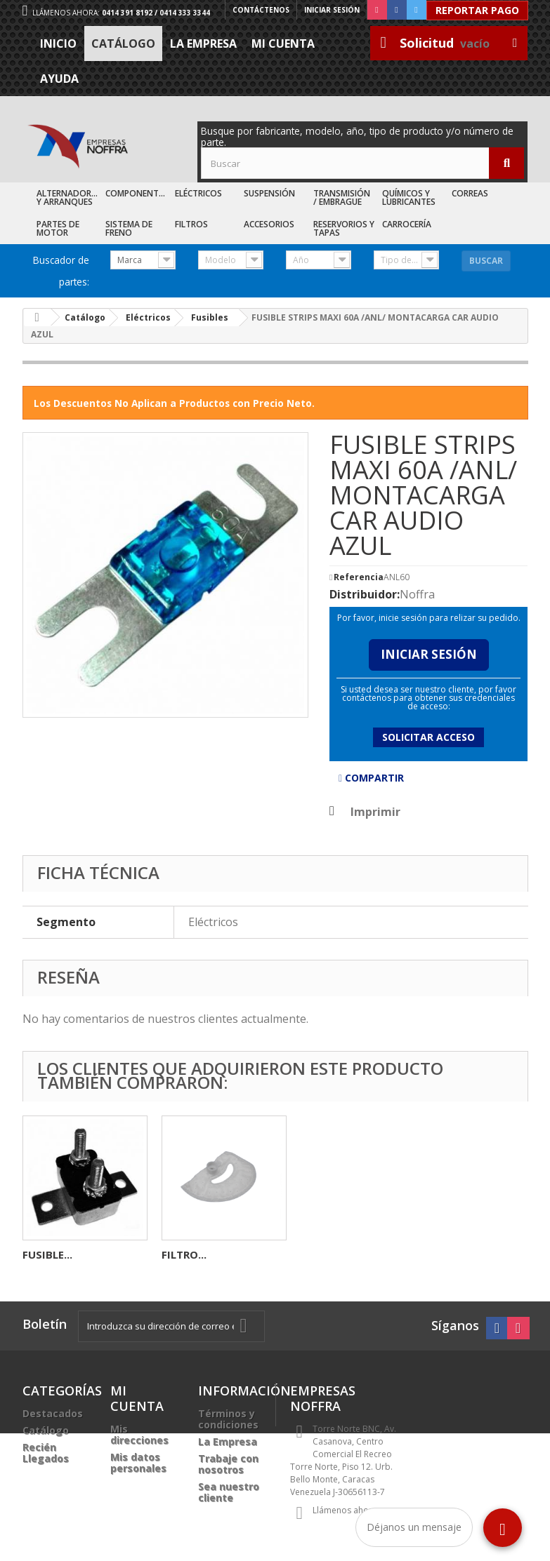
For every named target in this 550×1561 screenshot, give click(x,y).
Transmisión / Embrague (341, 197)
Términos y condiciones (228, 1419)
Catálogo (123, 43)
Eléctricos (198, 193)
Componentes (136, 193)
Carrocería (406, 224)
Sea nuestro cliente (228, 1492)
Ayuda (59, 78)
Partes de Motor (58, 228)
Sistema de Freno (128, 228)
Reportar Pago (477, 10)
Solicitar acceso (428, 737)
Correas (470, 193)
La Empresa (203, 43)
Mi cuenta (283, 43)
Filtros (191, 224)
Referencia (359, 577)
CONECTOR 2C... (203, 1254)
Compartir (371, 777)
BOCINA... (47, 1254)
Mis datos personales (138, 1462)
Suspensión (269, 193)
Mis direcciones (139, 1434)
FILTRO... (462, 1254)
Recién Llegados (45, 1452)
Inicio (58, 43)
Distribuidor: (364, 594)
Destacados (52, 1413)
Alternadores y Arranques (68, 197)
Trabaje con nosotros (228, 1464)
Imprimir (375, 811)
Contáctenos (261, 10)
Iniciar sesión (332, 10)
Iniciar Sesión (429, 654)
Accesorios (269, 224)
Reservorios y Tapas (343, 228)
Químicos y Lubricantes (409, 197)
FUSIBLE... (326, 1254)
